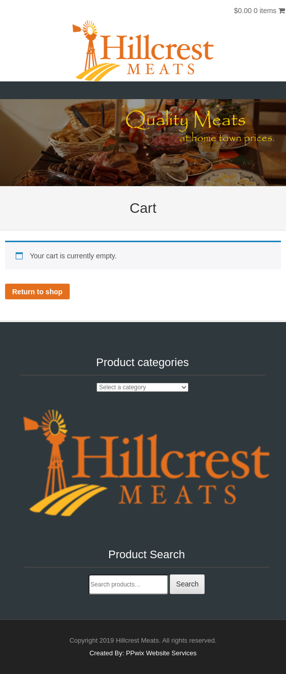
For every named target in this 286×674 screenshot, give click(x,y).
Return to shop (37, 292)
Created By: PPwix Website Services (143, 653)
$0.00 (259, 11)
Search (187, 584)
